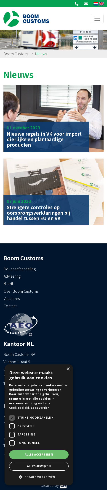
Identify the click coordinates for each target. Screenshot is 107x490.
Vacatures (12, 298)
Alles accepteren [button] (39, 454)
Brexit (8, 283)
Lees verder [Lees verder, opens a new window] (40, 408)
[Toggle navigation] (97, 18)
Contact (10, 305)
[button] (39, 477)
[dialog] (39, 424)
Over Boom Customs (21, 291)
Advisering (12, 276)
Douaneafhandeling (20, 268)
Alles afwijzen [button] (39, 466)
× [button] (68, 369)
